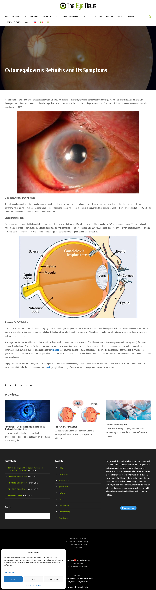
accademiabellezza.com (85, 578)
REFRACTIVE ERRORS (12, 16)
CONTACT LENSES (13, 22)
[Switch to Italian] (41, 23)
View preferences (54, 579)
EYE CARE (98, 16)
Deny (33, 579)
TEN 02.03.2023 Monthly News (66, 427)
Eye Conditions (63, 487)
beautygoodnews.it (69, 578)
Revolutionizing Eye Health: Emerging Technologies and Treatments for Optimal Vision (25, 428)
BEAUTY (131, 16)
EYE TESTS (86, 16)
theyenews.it (72, 582)
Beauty (61, 468)
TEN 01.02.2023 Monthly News (116, 425)
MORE (27, 22)
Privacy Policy (37, 585)
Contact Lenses (63, 474)
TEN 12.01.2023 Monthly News (17, 489)
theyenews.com (83, 582)
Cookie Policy (28, 585)
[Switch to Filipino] (35, 23)
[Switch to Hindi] (48, 23)
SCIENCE (120, 16)
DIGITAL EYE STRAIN (49, 16)
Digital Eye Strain (64, 480)
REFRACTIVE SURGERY (70, 16)
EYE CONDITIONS (31, 16)
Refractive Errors (64, 505)
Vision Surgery (63, 518)
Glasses (61, 499)
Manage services (9, 572)
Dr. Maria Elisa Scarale (15, 495)
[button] (62, 552)
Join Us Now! (128, 508)
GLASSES (109, 16)
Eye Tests (62, 493)
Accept (13, 579)
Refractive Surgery (64, 512)
